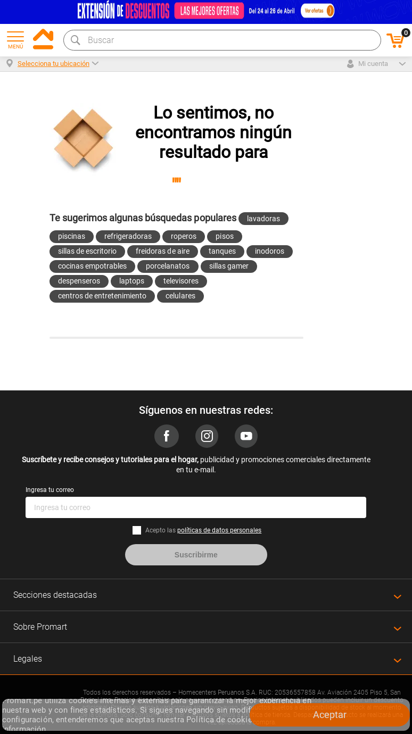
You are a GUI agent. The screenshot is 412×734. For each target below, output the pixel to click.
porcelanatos (167, 266)
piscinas (71, 236)
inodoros (269, 251)
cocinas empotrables (92, 266)
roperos (183, 236)
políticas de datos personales (219, 530)
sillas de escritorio (87, 251)
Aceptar (330, 714)
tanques (222, 251)
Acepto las (203, 530)
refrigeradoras (128, 236)
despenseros (79, 281)
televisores (181, 281)
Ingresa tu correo (50, 490)
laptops (131, 281)
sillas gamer (229, 266)
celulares (180, 295)
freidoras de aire (162, 251)
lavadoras (263, 218)
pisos (224, 236)
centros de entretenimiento (102, 295)
